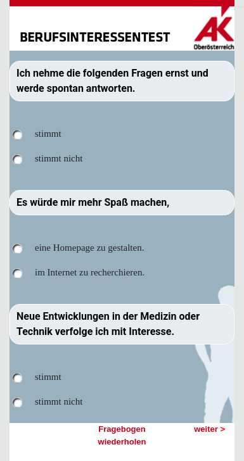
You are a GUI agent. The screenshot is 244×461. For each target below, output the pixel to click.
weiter (209, 429)
